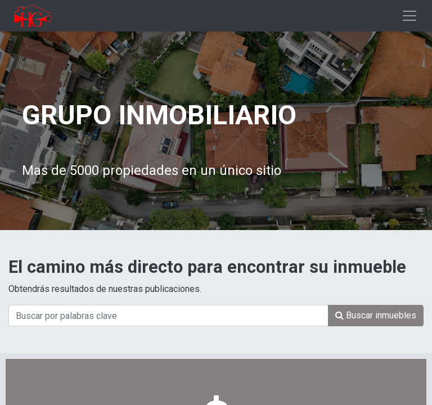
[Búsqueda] (376, 315)
